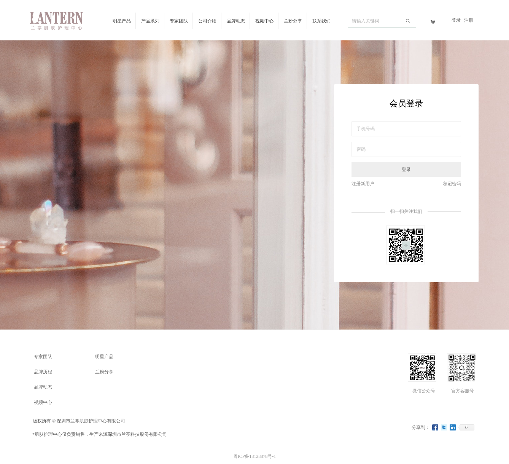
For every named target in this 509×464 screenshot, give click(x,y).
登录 (406, 169)
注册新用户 (363, 183)
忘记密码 (452, 183)
